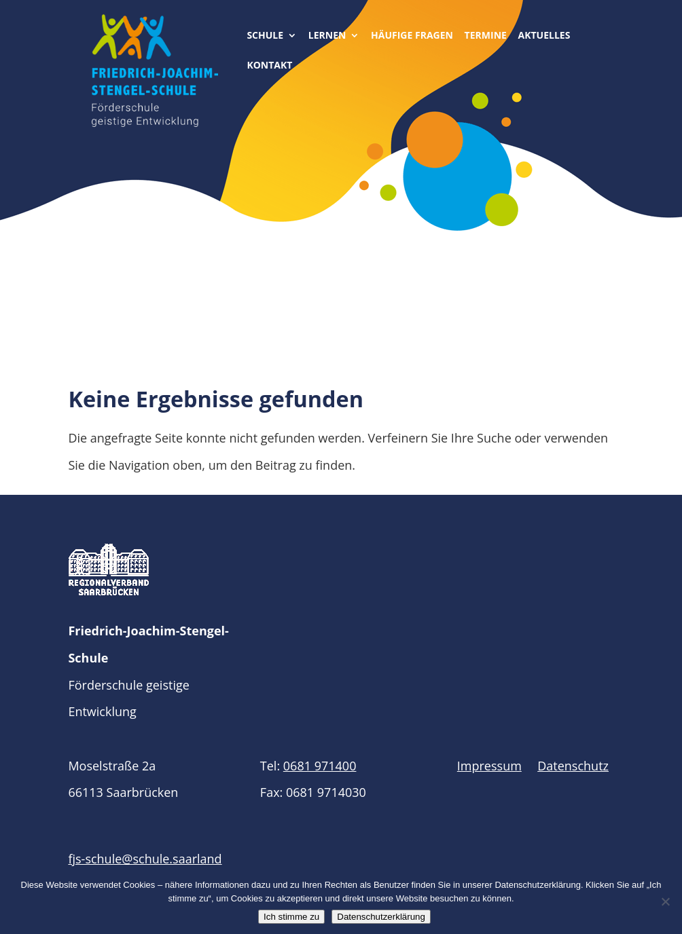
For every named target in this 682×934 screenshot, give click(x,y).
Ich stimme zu (291, 917)
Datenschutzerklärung (381, 917)
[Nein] (665, 901)
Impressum (489, 766)
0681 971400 (320, 766)
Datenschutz (573, 766)
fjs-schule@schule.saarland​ (144, 859)
